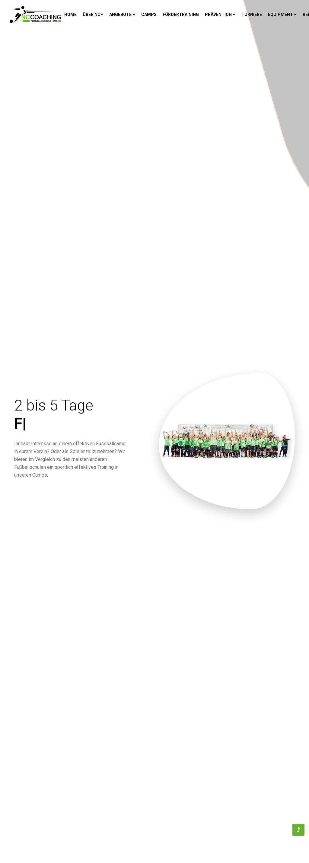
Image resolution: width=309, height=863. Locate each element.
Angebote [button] (122, 14)
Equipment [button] (282, 14)
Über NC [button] (93, 14)
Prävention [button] (220, 14)
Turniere (251, 14)
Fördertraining (181, 14)
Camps (149, 14)
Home (71, 14)
